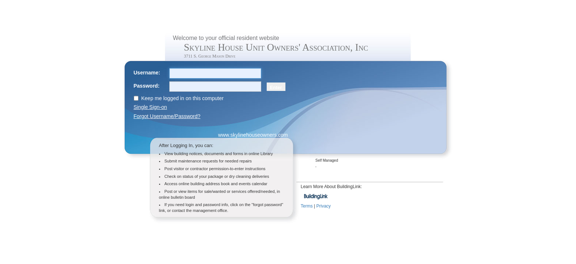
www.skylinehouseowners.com (253, 135)
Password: (147, 86)
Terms (307, 206)
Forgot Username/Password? (167, 116)
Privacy (323, 206)
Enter (276, 87)
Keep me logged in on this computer (182, 98)
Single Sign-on (150, 107)
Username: (147, 73)
